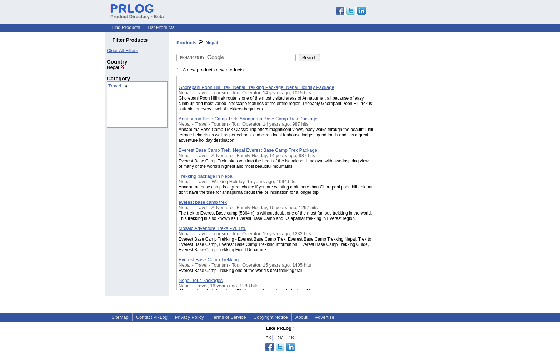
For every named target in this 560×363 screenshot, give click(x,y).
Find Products (125, 27)
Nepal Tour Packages (200, 280)
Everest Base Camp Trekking (209, 259)
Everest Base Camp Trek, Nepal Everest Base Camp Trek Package (248, 150)
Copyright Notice (271, 317)
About (301, 317)
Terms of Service (228, 317)
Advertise (324, 317)
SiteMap (120, 317)
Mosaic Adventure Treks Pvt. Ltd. (212, 228)
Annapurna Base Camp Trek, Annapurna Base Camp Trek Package (248, 118)
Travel (114, 86)
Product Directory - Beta (137, 14)
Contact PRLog (152, 317)
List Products (161, 27)
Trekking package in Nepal (206, 176)
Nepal (116, 67)
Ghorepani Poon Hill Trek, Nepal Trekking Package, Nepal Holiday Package (256, 87)
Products (186, 42)
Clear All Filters (122, 50)
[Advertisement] (412, 185)
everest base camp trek (203, 202)
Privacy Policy (189, 317)
